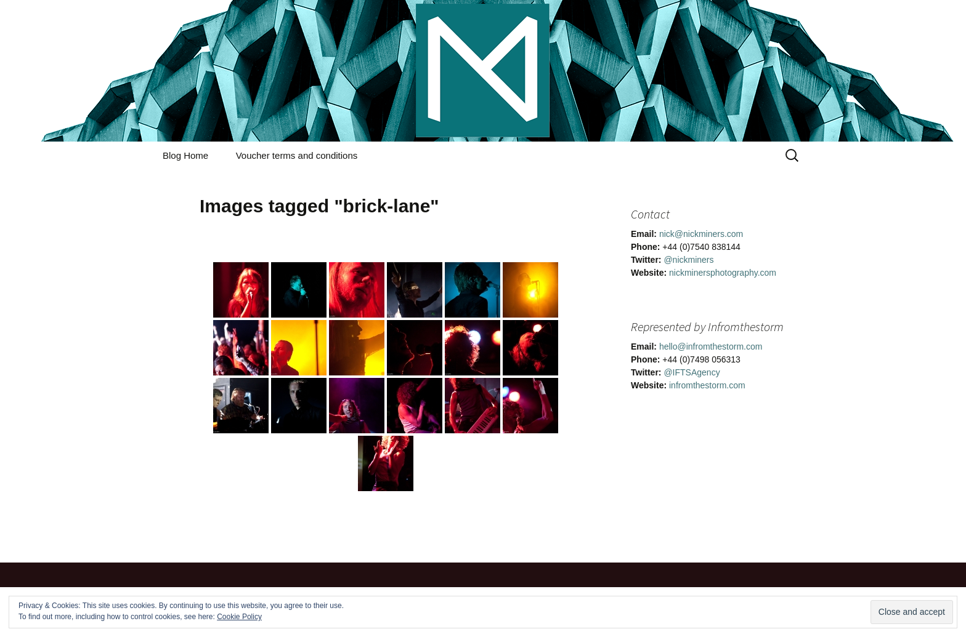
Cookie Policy (239, 616)
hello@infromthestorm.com (711, 346)
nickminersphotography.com (722, 273)
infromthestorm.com (707, 385)
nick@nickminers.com (701, 234)
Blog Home (185, 155)
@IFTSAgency (692, 372)
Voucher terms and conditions (297, 155)
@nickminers (688, 260)
